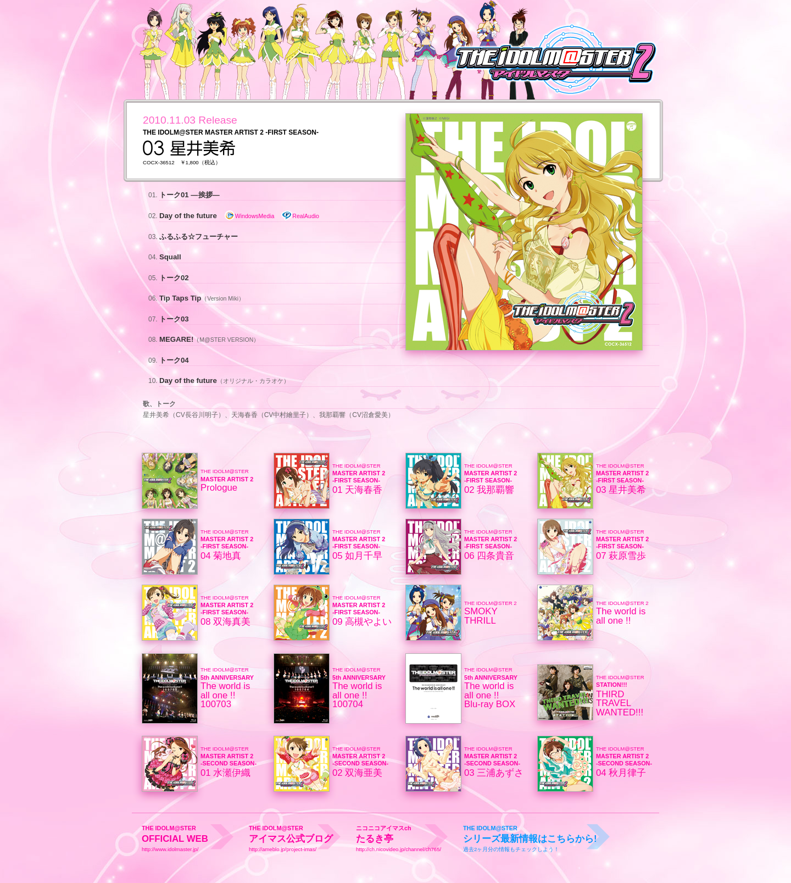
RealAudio (300, 216)
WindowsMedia (249, 216)
